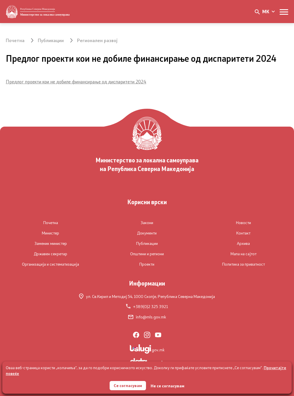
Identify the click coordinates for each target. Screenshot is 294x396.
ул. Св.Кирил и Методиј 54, (147, 296)
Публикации (51, 40)
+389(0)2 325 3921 (147, 306)
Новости (243, 222)
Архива (243, 243)
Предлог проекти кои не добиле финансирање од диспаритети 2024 (76, 81)
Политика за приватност (243, 264)
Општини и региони (147, 253)
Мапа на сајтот (243, 253)
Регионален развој (97, 40)
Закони (147, 222)
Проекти (146, 264)
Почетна (15, 40)
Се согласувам (128, 385)
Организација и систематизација (50, 264)
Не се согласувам (167, 386)
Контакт (243, 233)
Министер (50, 233)
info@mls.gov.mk (147, 317)
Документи (147, 233)
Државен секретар (50, 253)
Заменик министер (50, 243)
